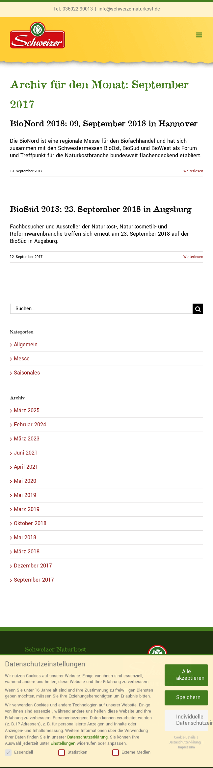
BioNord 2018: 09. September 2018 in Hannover (104, 123)
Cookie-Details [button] (185, 733)
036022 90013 (78, 9)
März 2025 (27, 410)
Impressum (186, 742)
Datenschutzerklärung (87, 732)
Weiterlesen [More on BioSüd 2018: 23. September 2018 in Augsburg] (193, 256)
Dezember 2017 (33, 565)
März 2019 (27, 509)
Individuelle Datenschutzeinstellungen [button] (192, 715)
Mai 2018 (25, 537)
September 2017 (34, 580)
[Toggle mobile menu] (199, 35)
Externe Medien (131, 747)
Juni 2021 (26, 453)
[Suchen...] (101, 309)
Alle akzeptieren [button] (190, 670)
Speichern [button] (188, 692)
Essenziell (19, 747)
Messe (22, 358)
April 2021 (26, 467)
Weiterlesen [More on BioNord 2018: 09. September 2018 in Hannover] (193, 171)
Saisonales (27, 372)
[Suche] (198, 309)
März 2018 (27, 551)
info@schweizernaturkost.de (129, 9)
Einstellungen (62, 738)
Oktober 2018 (30, 523)
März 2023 (27, 438)
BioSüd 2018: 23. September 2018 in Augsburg (101, 208)
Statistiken (72, 747)
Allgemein (26, 344)
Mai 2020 (25, 481)
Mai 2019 (25, 495)
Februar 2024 (30, 424)
